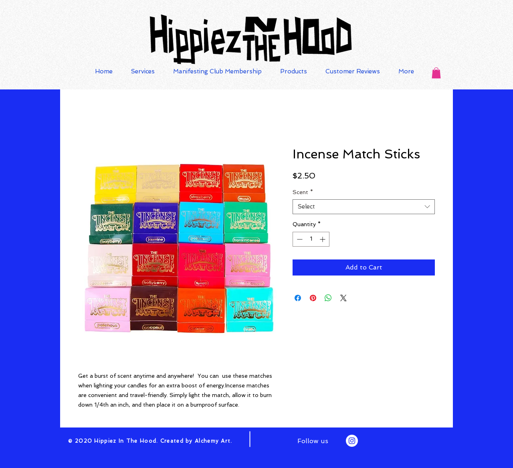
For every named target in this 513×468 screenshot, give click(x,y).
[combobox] (364, 207)
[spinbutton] (311, 239)
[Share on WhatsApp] (328, 298)
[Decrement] (299, 239)
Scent (303, 192)
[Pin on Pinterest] (313, 298)
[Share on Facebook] (298, 298)
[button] (436, 72)
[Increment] (323, 239)
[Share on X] (343, 298)
